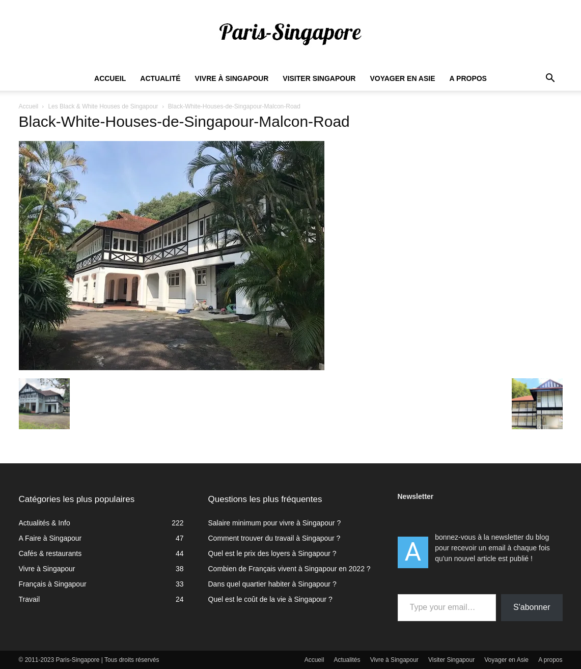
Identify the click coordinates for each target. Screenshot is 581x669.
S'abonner (531, 607)
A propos (468, 78)
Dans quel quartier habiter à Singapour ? (272, 584)
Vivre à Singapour (232, 78)
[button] (550, 79)
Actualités (347, 659)
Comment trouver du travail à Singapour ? (274, 538)
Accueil (110, 78)
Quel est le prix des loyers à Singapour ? (272, 553)
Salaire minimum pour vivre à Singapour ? (274, 523)
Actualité (160, 78)
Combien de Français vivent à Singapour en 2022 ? (289, 569)
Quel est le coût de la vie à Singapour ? (270, 599)
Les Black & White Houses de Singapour (103, 106)
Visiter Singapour (319, 78)
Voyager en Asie (402, 78)
